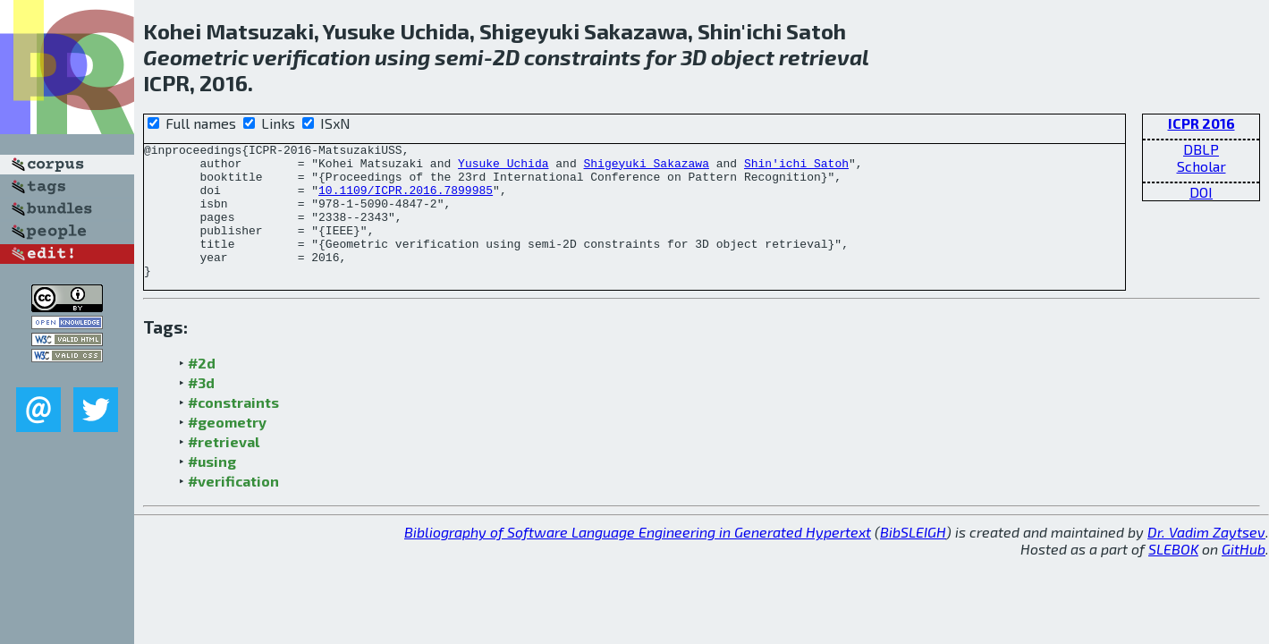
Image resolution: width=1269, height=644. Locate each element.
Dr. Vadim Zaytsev (1206, 558)
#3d (201, 409)
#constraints (233, 428)
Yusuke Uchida (503, 168)
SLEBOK (1173, 575)
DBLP (1201, 148)
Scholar (1201, 165)
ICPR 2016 (1201, 122)
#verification (233, 507)
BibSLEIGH (913, 558)
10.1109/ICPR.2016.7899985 (405, 200)
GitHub (1243, 575)
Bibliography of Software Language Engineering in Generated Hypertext (637, 558)
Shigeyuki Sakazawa (645, 168)
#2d (202, 389)
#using (212, 487)
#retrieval (223, 468)
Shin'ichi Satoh (796, 168)
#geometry (227, 448)
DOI (1201, 191)
